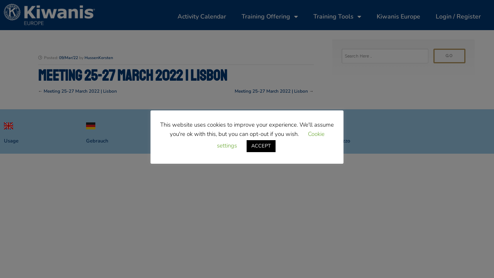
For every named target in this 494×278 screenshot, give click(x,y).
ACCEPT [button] (261, 145)
